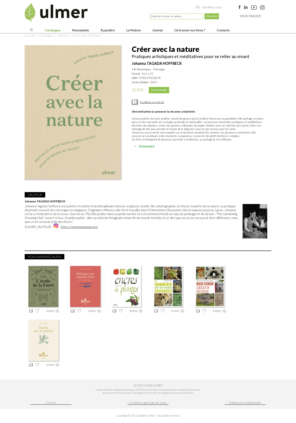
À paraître (107, 30)
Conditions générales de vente (148, 402)
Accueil (30, 35)
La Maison (133, 30)
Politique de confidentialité (245, 402)
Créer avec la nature (86, 35)
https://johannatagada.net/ (79, 227)
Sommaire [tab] (144, 146)
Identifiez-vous (212, 7)
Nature (63, 35)
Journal (157, 30)
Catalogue (52, 30)
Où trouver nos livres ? (189, 30)
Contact (51, 402)
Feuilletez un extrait (152, 102)
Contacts (223, 30)
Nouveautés (80, 30)
